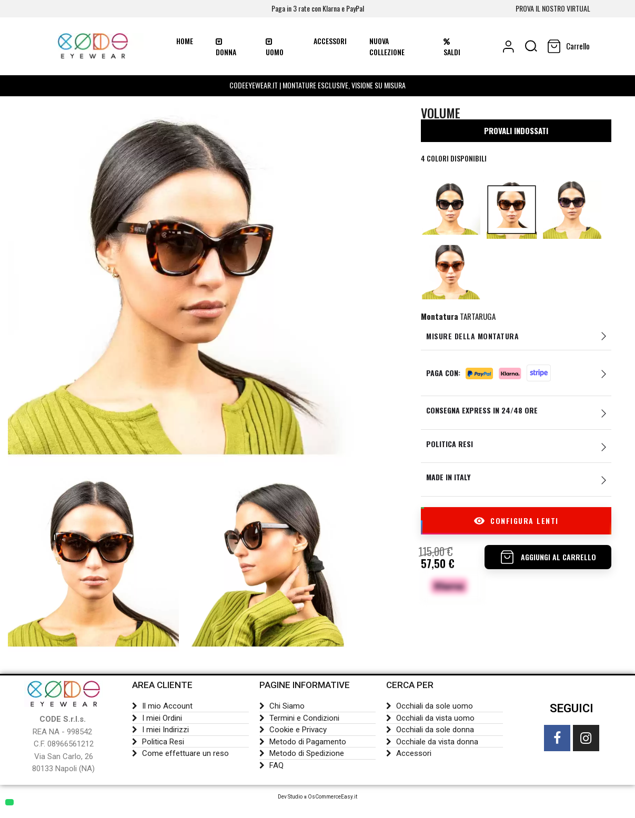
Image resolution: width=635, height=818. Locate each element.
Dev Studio (290, 798)
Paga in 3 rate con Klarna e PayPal (317, 8)
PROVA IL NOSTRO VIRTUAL (553, 8)
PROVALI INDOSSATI (516, 134)
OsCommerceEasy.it (332, 798)
